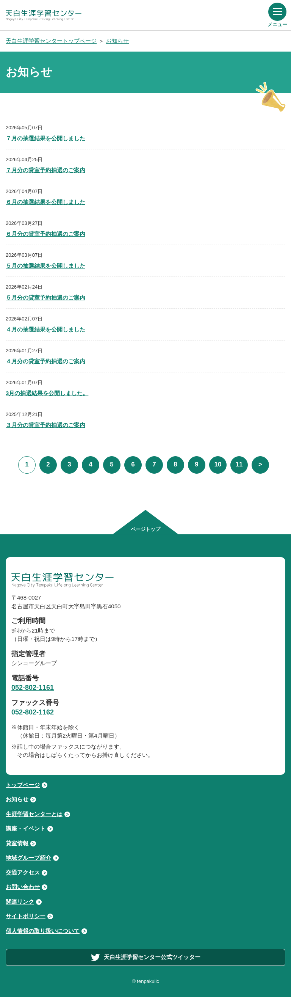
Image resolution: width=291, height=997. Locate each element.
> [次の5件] (260, 464)
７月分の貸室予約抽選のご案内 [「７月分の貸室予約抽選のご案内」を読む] (45, 170)
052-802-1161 (32, 687)
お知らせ (117, 41)
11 (239, 464)
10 (218, 464)
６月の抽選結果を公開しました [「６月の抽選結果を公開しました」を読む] (45, 202)
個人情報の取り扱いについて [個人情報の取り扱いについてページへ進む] (43, 931)
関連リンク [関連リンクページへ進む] (20, 901)
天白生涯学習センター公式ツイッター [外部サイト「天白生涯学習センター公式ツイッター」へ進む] (145, 957)
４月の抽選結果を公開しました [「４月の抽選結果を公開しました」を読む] (45, 329)
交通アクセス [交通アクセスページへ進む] (23, 872)
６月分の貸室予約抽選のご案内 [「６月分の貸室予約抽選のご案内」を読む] (45, 234)
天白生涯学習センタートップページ (51, 41)
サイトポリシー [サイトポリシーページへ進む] (25, 916)
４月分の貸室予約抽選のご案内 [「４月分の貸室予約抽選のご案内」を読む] (45, 361)
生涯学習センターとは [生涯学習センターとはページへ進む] (34, 814)
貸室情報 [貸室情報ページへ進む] (17, 843)
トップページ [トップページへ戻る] (23, 785)
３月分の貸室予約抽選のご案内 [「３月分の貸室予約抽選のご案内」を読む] (45, 425)
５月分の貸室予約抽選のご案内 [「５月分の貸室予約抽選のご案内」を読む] (45, 297)
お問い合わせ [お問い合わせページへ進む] (23, 887)
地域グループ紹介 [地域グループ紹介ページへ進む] (28, 857)
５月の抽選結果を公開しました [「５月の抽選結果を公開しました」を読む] (45, 265)
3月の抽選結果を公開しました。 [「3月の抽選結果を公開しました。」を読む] (47, 393)
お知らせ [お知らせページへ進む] (17, 799)
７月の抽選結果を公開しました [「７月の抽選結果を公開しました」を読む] (45, 138)
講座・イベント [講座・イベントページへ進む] (25, 828)
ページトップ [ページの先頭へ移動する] (145, 529)
